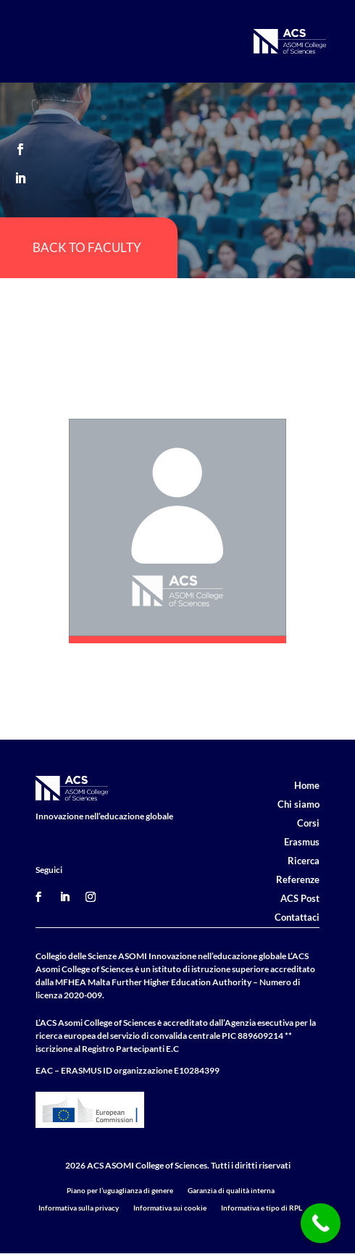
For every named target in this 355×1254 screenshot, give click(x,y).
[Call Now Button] (321, 1223)
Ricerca (304, 860)
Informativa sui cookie (169, 1207)
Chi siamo (298, 804)
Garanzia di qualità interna (231, 1190)
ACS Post (300, 898)
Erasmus (302, 842)
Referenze (298, 879)
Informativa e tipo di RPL (261, 1207)
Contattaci (297, 917)
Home (307, 785)
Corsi (308, 823)
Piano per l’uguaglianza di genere (120, 1190)
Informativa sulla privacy (78, 1207)
